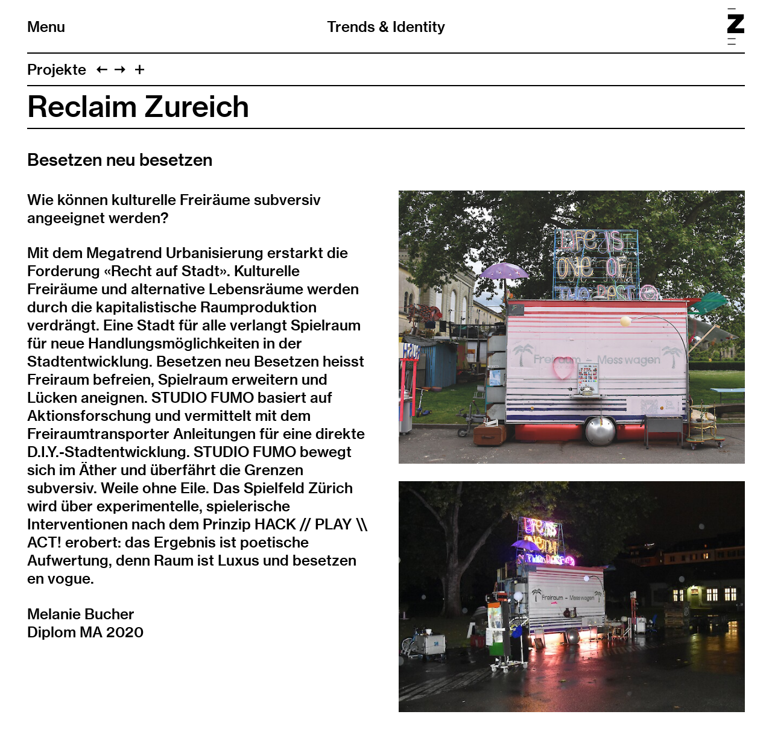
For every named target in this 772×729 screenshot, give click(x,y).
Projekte (56, 69)
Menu (46, 26)
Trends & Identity (386, 26)
